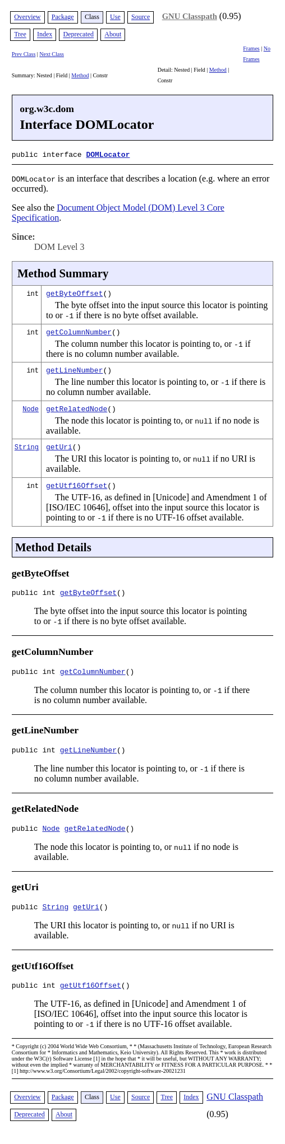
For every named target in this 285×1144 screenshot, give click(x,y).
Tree (20, 35)
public (27, 834)
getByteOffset (74, 292)
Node (30, 407)
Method (80, 75)
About (112, 35)
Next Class (51, 54)
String (27, 445)
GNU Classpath (189, 16)
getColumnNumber (79, 330)
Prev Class (24, 54)
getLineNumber (74, 369)
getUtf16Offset (76, 484)
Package (63, 17)
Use (115, 17)
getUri (59, 445)
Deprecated (78, 35)
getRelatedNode (76, 407)
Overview (27, 17)
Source (140, 17)
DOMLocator (108, 154)
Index (44, 35)
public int (36, 593)
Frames (251, 48)
